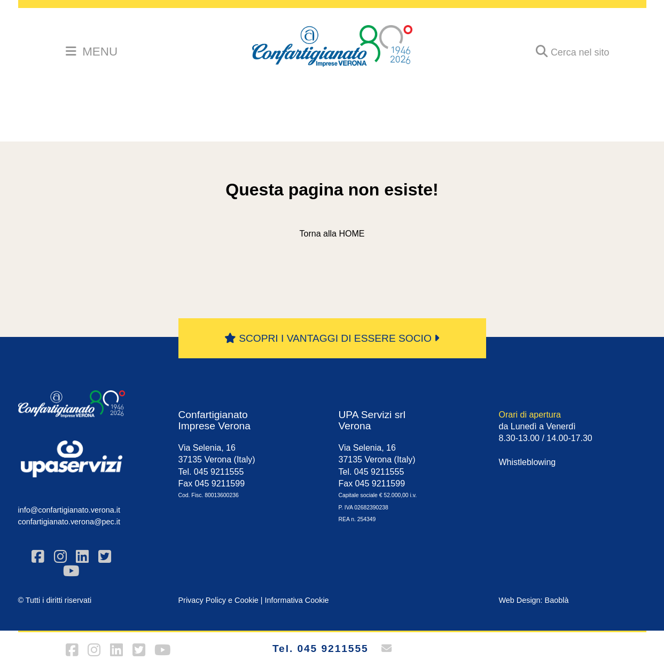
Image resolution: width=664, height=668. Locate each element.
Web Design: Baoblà (534, 600)
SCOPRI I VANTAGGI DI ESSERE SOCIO (332, 338)
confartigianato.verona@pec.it (69, 521)
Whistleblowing (527, 462)
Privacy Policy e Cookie (218, 600)
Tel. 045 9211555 (320, 648)
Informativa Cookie (297, 600)
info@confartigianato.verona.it (69, 510)
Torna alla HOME (332, 233)
